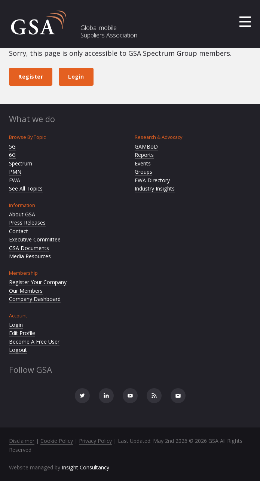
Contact (18, 231)
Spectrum (20, 163)
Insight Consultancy (85, 467)
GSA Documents (29, 248)
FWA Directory (152, 180)
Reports (144, 154)
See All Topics (26, 188)
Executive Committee (35, 239)
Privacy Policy (95, 440)
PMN (15, 171)
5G (12, 146)
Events (143, 163)
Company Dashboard (35, 298)
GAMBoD (146, 146)
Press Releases (27, 222)
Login (76, 76)
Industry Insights (155, 188)
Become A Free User (34, 341)
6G (12, 154)
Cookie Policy (56, 440)
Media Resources (30, 256)
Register (30, 76)
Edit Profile (22, 333)
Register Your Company (38, 282)
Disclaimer (21, 440)
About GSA (22, 214)
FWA (14, 180)
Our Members (26, 290)
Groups (143, 171)
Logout (18, 349)
